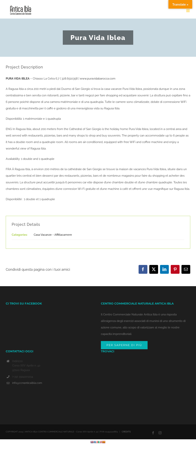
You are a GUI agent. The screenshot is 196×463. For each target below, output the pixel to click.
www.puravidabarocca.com (98, 78)
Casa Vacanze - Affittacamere (53, 234)
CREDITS (126, 432)
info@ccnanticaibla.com (27, 382)
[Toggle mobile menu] (188, 11)
